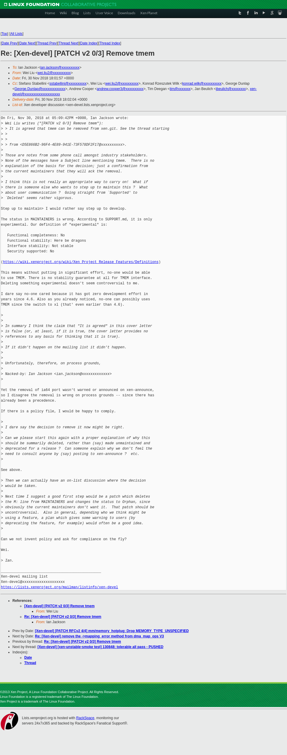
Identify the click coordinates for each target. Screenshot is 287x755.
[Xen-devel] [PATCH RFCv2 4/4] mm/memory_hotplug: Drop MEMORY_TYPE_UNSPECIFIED (112, 631)
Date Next (27, 43)
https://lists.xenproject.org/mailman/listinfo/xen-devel (59, 587)
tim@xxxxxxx (180, 89)
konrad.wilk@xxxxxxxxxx (201, 83)
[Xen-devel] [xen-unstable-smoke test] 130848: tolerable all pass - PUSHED (100, 647)
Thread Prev (47, 43)
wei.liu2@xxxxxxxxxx (54, 73)
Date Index (88, 43)
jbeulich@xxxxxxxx (231, 89)
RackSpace (85, 718)
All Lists (16, 34)
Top (4, 34)
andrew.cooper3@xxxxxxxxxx (120, 89)
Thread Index (109, 43)
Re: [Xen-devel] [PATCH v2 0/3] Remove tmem (62, 617)
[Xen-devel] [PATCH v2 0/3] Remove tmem (59, 606)
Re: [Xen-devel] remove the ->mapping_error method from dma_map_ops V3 (99, 636)
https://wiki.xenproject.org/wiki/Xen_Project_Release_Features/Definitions (81, 262)
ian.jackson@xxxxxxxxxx (59, 67)
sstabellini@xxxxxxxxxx (67, 83)
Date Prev (9, 43)
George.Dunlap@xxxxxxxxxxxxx (39, 89)
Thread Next (68, 43)
